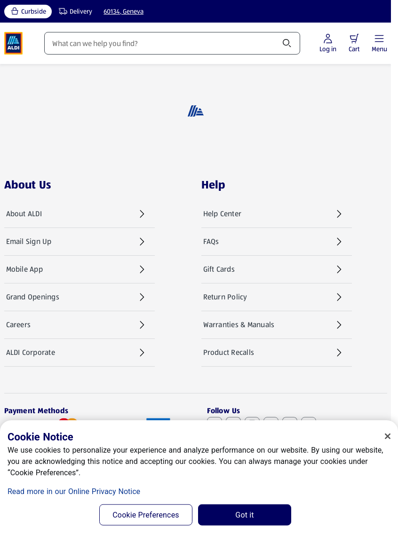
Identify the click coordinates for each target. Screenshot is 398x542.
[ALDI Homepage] (13, 43)
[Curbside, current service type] (28, 11)
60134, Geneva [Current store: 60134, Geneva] (123, 11)
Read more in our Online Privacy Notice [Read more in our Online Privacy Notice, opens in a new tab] (74, 491)
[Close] (387, 436)
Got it (244, 515)
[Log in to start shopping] (328, 43)
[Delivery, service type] (73, 11)
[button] (354, 38)
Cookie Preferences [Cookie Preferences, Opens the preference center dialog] (145, 515)
